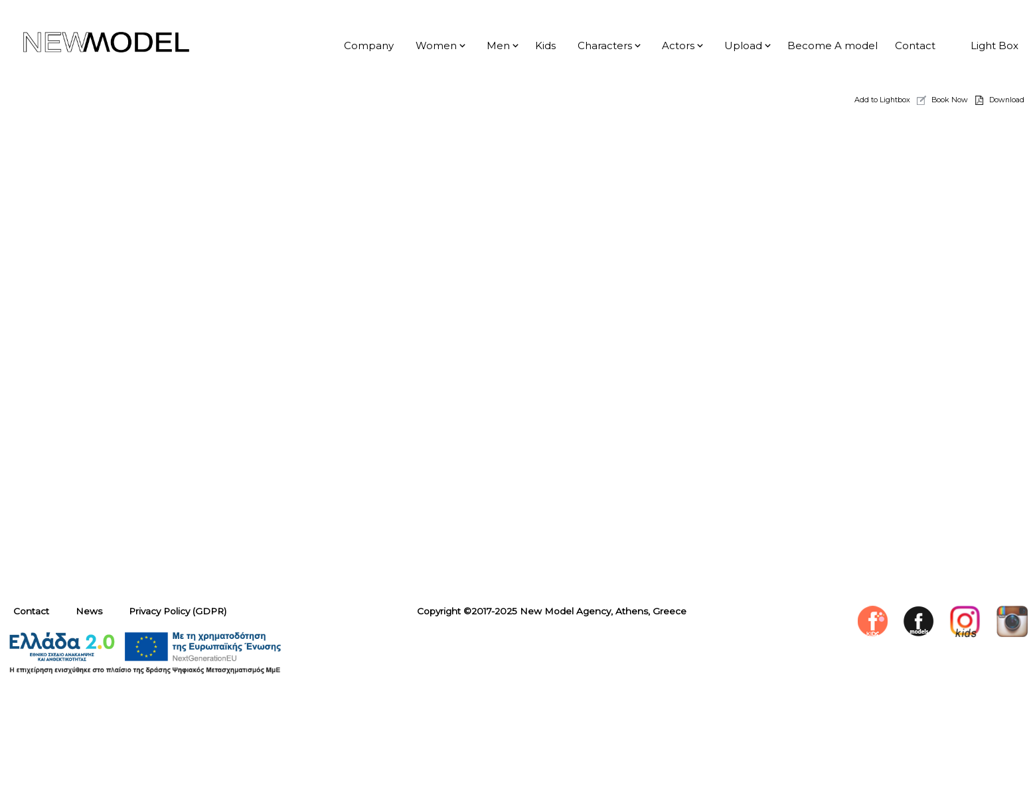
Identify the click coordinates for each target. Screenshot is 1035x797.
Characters (605, 46)
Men (498, 46)
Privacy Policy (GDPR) (177, 611)
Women (436, 46)
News (89, 611)
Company (369, 46)
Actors (678, 46)
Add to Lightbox (882, 99)
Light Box (994, 46)
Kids (545, 46)
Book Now (949, 99)
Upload (743, 46)
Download (1006, 99)
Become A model (832, 46)
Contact (915, 46)
